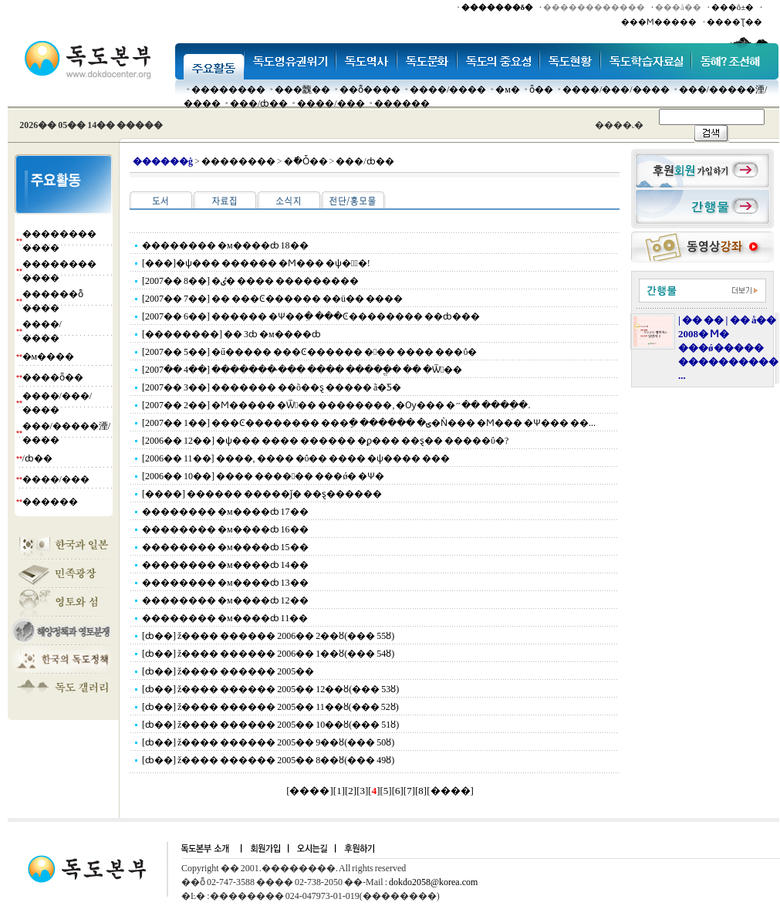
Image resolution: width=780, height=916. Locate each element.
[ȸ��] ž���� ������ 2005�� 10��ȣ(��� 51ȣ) (270, 724)
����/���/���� (616, 89)
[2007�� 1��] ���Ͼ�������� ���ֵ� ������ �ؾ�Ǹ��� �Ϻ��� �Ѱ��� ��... (369, 422)
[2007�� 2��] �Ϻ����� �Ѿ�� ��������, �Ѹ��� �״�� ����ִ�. (336, 405)
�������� (228, 89)
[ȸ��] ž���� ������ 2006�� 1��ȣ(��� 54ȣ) (268, 653)
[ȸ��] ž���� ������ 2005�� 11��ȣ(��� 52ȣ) (270, 706)
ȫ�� (541, 89)
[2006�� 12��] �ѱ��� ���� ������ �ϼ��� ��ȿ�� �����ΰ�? (325, 440)
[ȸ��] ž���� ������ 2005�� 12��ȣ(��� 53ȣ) (270, 689)
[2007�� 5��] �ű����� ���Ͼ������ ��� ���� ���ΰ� (309, 351)
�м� (507, 89)
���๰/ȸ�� (259, 103)
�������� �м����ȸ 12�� (225, 600)
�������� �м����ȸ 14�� (225, 564)
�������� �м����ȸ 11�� (225, 618)
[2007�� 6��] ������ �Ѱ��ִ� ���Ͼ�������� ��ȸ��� (311, 316)
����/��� (330, 103)
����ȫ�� (52, 377)
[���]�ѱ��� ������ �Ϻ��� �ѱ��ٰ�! (256, 263)
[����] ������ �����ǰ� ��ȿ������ (262, 493)
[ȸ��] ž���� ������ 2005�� (228, 671)
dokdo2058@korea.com (433, 882)
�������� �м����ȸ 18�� (225, 245)
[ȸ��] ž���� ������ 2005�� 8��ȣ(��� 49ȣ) (268, 760)
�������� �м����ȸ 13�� (225, 582)
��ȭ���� (369, 89)
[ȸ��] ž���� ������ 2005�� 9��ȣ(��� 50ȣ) (268, 742)
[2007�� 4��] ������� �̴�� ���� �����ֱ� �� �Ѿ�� (302, 369)
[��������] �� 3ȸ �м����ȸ (231, 334)
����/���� (448, 89)
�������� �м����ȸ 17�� (225, 511)
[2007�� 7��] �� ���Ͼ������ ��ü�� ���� (272, 298)
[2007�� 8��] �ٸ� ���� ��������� (250, 280)
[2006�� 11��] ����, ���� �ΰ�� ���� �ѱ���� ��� (296, 458)
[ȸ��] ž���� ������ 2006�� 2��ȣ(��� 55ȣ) (268, 635)
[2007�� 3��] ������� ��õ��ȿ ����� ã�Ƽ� (271, 387)
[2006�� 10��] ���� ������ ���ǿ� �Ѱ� (263, 476)
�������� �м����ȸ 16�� (225, 529)
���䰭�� (302, 89)
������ (402, 103)
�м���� (48, 356)
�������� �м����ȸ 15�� (225, 547)
